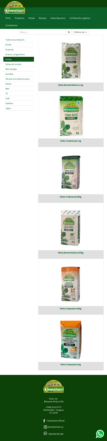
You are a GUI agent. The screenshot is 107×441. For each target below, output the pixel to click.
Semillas (9, 74)
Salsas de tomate (13, 64)
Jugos (8, 108)
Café (7, 98)
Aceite (8, 44)
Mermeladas (11, 69)
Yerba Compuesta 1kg (70, 364)
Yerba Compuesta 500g (70, 308)
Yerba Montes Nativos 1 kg (70, 85)
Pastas (8, 83)
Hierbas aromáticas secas (17, 78)
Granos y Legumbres (15, 54)
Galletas (9, 103)
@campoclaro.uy (55, 426)
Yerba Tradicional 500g (70, 196)
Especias (9, 49)
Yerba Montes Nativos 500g (70, 252)
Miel (7, 88)
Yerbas (8, 59)
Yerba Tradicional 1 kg (70, 140)
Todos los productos (15, 39)
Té (6, 93)
